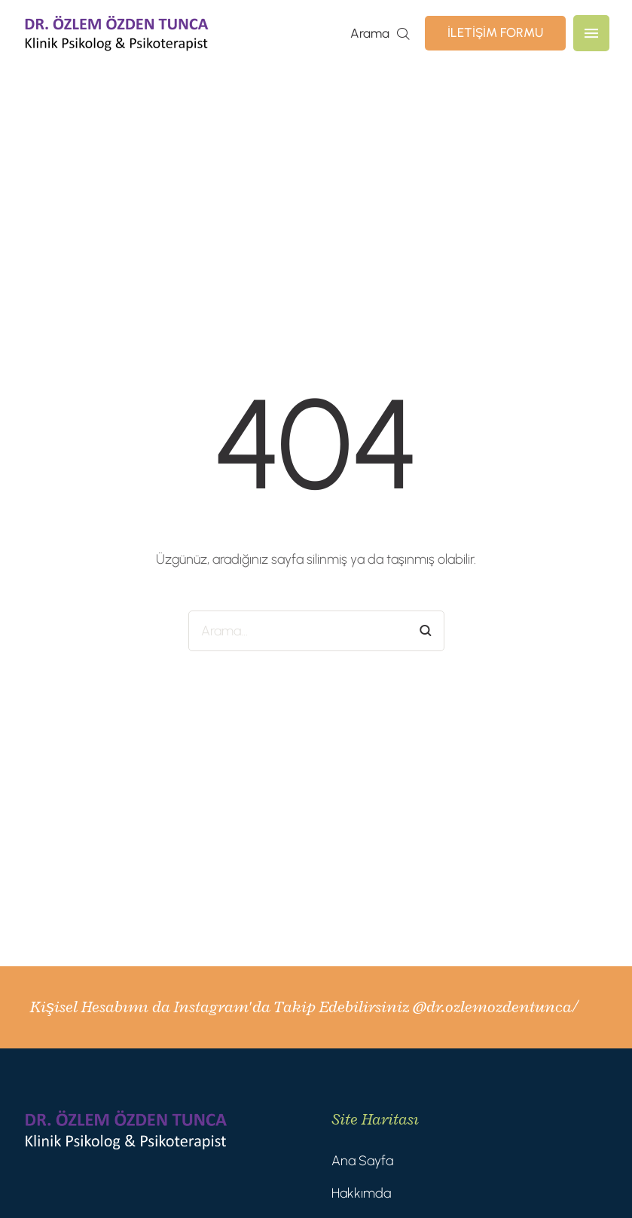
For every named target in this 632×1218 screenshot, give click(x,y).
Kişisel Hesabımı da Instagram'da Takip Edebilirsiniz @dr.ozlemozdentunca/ (303, 1007)
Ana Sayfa (362, 1160)
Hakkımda (361, 1193)
